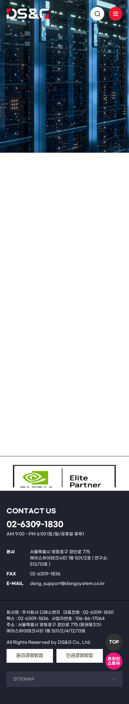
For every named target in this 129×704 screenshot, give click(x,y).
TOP (114, 642)
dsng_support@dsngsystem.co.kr (67, 583)
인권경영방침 (79, 656)
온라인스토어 (114, 661)
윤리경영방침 (29, 656)
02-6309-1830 (35, 524)
